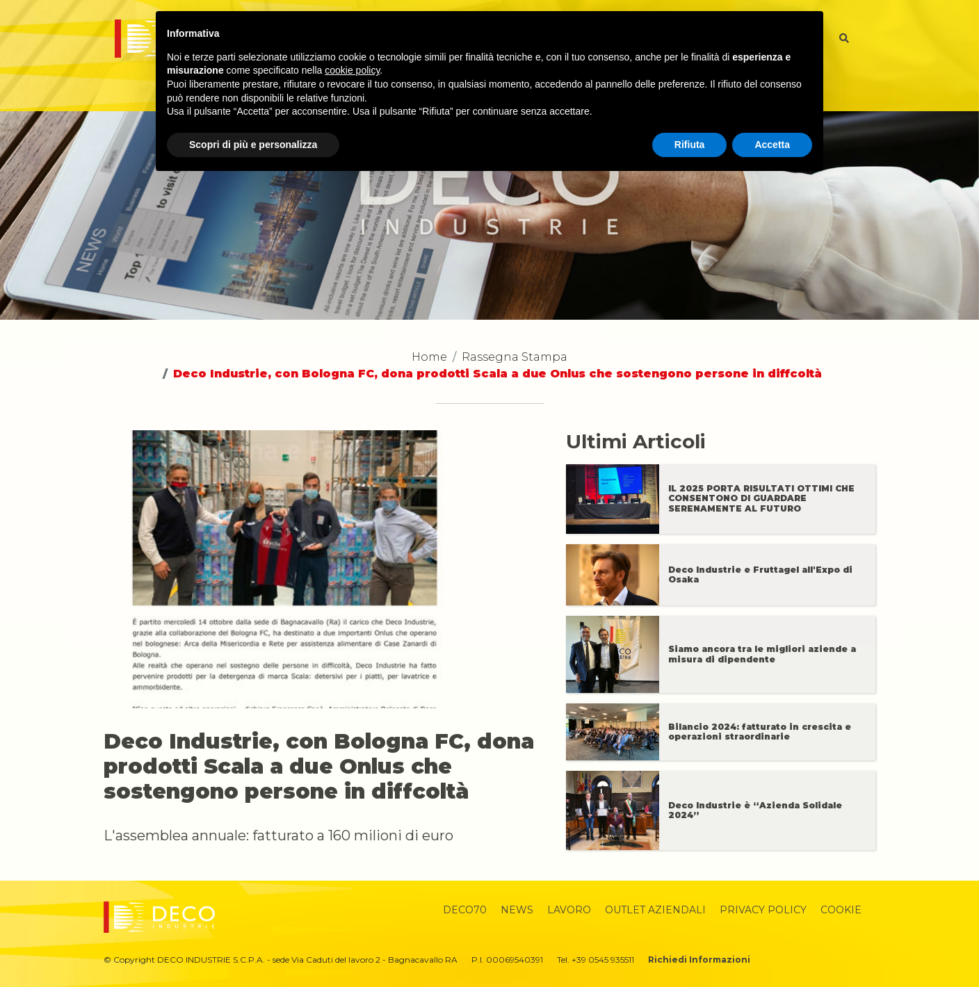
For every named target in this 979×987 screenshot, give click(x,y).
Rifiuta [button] (689, 144)
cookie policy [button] (352, 70)
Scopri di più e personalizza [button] (253, 144)
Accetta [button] (772, 144)
